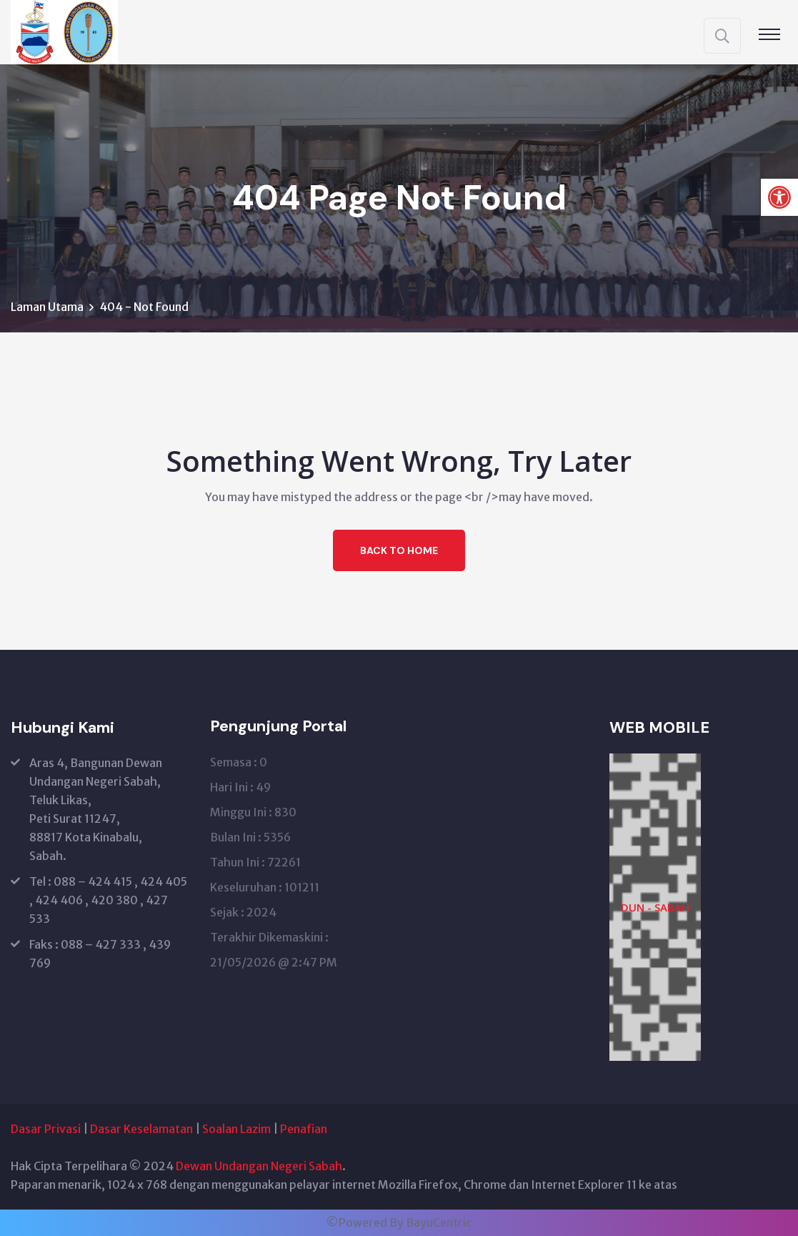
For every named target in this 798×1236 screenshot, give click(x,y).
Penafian (303, 1129)
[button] (779, 197)
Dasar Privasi (46, 1129)
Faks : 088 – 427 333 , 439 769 (100, 953)
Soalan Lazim (236, 1129)
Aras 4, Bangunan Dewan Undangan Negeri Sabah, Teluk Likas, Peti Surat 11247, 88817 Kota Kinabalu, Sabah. (95, 809)
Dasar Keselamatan (141, 1129)
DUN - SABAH (655, 907)
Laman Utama (47, 307)
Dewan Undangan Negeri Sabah (259, 1166)
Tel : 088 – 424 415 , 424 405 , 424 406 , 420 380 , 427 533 (108, 900)
